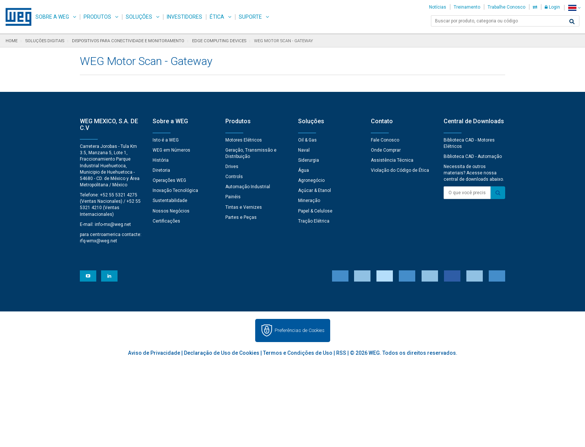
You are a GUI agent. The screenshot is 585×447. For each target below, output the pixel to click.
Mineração (309, 200)
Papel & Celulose (315, 211)
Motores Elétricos (243, 140)
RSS (341, 353)
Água (303, 170)
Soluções (139, 17)
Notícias (437, 7)
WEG (16, 17)
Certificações (166, 221)
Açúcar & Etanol (314, 190)
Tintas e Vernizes (243, 207)
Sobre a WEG (52, 17)
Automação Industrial (247, 186)
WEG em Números (171, 150)
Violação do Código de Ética (400, 170)
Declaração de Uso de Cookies (221, 353)
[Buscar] (571, 21)
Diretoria (161, 170)
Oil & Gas (307, 140)
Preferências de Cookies (300, 330)
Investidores (184, 17)
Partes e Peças (241, 217)
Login (552, 7)
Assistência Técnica (392, 160)
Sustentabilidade (170, 200)
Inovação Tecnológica (175, 190)
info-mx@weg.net (113, 224)
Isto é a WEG (166, 140)
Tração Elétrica (313, 221)
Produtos (97, 17)
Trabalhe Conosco (506, 7)
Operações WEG (169, 180)
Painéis (233, 196)
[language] (574, 7)
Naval (304, 150)
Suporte (250, 17)
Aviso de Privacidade (154, 353)
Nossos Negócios (171, 211)
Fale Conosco (385, 140)
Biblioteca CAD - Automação (473, 156)
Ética (217, 17)
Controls (234, 176)
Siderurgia (308, 160)
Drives (231, 166)
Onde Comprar (386, 150)
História (161, 160)
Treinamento (467, 7)
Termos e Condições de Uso (297, 353)
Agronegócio (311, 180)
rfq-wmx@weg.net (98, 240)
